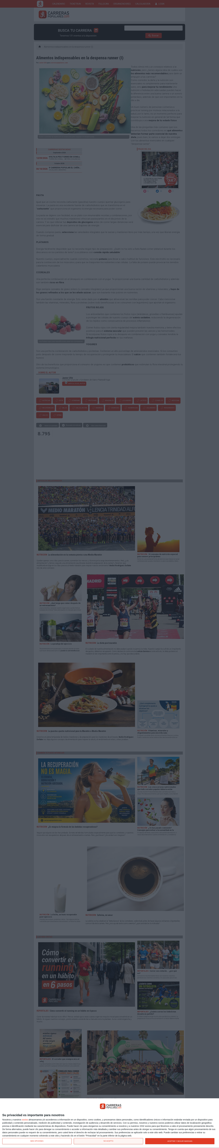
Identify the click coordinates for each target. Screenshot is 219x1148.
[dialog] (109, 1123)
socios (25, 1120)
